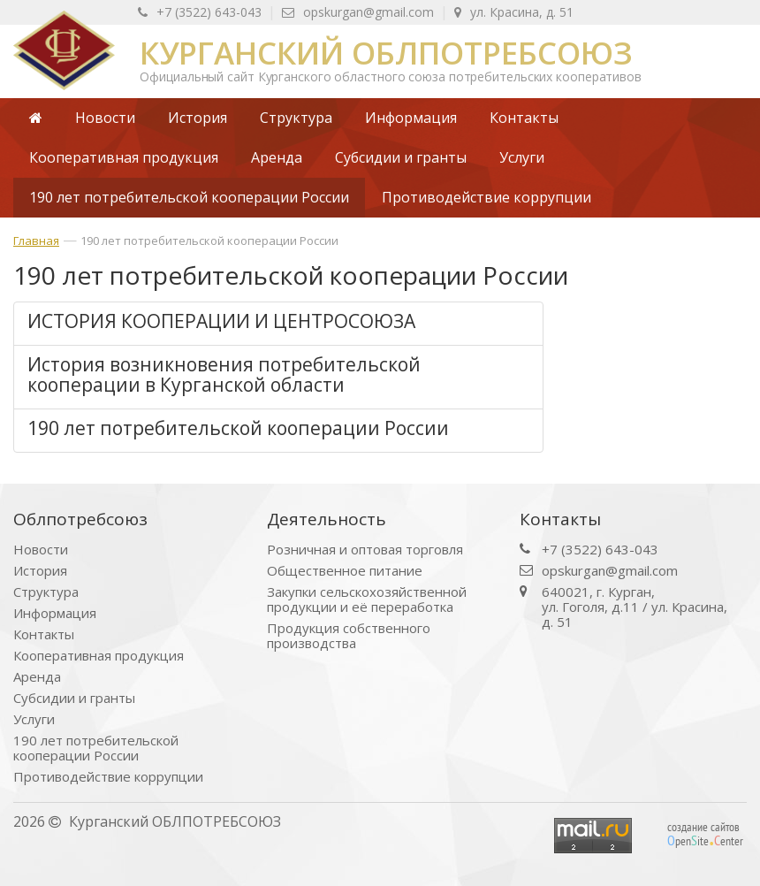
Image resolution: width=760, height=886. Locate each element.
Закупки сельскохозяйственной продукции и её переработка (367, 599)
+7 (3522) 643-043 (200, 12)
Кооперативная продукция (98, 655)
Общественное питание (344, 570)
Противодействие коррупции (108, 776)
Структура (46, 592)
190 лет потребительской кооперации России (209, 240)
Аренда (37, 676)
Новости (40, 549)
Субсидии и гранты (74, 698)
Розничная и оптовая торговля (365, 549)
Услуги (34, 719)
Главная (36, 240)
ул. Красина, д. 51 (514, 12)
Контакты (43, 634)
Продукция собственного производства (348, 636)
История (40, 570)
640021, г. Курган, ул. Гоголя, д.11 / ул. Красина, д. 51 (634, 607)
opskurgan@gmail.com (358, 12)
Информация (54, 613)
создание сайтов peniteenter (705, 834)
